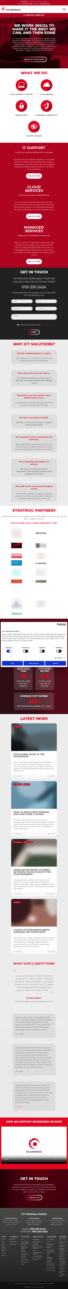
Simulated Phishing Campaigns (38, 1253)
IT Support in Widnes (62, 1255)
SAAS (22, 1264)
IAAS (48, 1255)
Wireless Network (51, 1270)
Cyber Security (38, 1237)
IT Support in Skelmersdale (62, 1262)
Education (12, 1239)
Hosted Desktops (23, 1250)
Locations (62, 1237)
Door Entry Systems (50, 1246)
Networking (27, 842)
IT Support (18, 726)
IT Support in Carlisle (62, 1265)
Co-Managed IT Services (25, 1244)
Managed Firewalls (49, 1261)
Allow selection (34, 663)
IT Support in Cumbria (62, 1268)
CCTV (48, 1241)
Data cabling (50, 1244)
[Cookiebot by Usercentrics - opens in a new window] (58, 624)
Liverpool (32, 1)
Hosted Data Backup (24, 1247)
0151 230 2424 (34, 287)
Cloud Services (24, 1241)
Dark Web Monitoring (35, 1244)
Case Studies (3, 1246)
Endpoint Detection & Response (38, 1247)
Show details (58, 658)
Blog (3, 1241)
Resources (4, 1255)
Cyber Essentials (37, 1241)
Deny (12, 663)
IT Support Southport (62, 1249)
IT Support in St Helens (62, 1258)
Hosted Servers (24, 1253)
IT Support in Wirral (62, 1242)
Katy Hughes (19, 1034)
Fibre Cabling (50, 1249)
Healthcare (12, 1244)
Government (13, 1241)
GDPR (34, 1250)
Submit (34, 332)
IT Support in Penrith (62, 1271)
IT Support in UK (62, 1239)
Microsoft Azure (25, 1262)
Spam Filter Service (37, 1256)
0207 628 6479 (35, 1224)
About (4, 1237)
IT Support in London (62, 1275)
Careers (3, 1244)
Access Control (50, 1239)
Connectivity (51, 1237)
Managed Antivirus (23, 1256)
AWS (22, 1239)
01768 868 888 (58, 1224)
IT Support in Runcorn (62, 1252)
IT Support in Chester (62, 1245)
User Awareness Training (37, 1258)
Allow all (55, 663)
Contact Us (34, 1198)
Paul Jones (18, 1071)
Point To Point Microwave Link (51, 1264)
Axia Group (18, 1106)
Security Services (51, 1267)
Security (26, 784)
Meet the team (4, 1250)
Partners (4, 1253)
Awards (3, 1239)
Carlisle (44, 1)
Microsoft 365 (24, 1259)
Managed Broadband (50, 1258)
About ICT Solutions (34, 59)
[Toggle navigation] (64, 9)
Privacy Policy (46, 325)
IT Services (25, 1237)
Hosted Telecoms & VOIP (51, 1252)
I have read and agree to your (30, 325)
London (38, 1)
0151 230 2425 (40, 1231)
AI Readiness (36, 1239)
